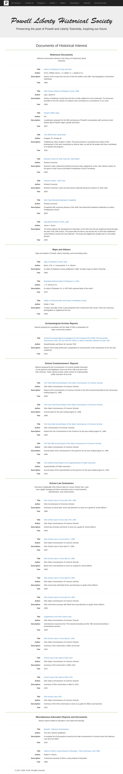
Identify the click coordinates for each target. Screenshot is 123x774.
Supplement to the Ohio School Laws (57, 617)
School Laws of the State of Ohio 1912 (58, 658)
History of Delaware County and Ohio (58, 69)
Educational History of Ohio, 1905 (56, 222)
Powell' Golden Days (51, 113)
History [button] (53, 3)
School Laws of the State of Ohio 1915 (58, 677)
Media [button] (63, 3)
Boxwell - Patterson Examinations (56, 729)
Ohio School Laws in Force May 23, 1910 (59, 638)
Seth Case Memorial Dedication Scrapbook (60, 200)
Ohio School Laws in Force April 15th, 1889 (60, 500)
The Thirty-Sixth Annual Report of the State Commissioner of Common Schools (73, 383)
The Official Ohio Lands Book (55, 135)
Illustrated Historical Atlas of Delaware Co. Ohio (61, 281)
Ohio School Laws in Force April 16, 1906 (59, 597)
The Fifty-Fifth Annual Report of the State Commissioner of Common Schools (72, 443)
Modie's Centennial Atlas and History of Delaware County (65, 301)
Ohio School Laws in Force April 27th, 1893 (60, 520)
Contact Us (29, 3)
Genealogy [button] (75, 3)
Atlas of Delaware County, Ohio (55, 262)
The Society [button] (16, 3)
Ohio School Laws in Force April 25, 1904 (59, 578)
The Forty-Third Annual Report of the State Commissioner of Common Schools (73, 405)
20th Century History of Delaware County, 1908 (61, 91)
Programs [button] (41, 3)
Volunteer (87, 3)
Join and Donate (100, 3)
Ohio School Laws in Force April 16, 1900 (59, 558)
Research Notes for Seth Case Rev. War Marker (62, 159)
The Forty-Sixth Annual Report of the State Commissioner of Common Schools (73, 424)
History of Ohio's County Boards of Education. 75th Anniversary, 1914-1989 (72, 751)
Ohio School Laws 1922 (53, 697)
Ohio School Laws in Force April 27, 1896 (59, 539)
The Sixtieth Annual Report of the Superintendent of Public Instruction (69, 463)
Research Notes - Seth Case (54, 181)
